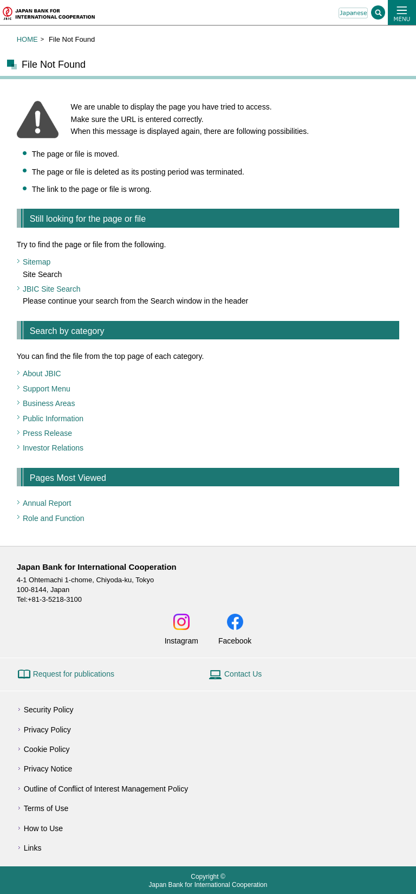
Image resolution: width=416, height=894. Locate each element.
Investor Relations (53, 447)
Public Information (53, 418)
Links (33, 848)
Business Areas (49, 403)
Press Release (47, 433)
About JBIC (42, 373)
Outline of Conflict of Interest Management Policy (106, 788)
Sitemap (36, 262)
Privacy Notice (48, 768)
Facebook (234, 640)
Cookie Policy (47, 749)
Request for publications (73, 674)
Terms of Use (46, 808)
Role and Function (53, 518)
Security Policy (49, 709)
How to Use (43, 828)
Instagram (181, 640)
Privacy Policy (47, 729)
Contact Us (243, 674)
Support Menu (46, 388)
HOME (27, 39)
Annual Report (47, 503)
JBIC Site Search (52, 289)
